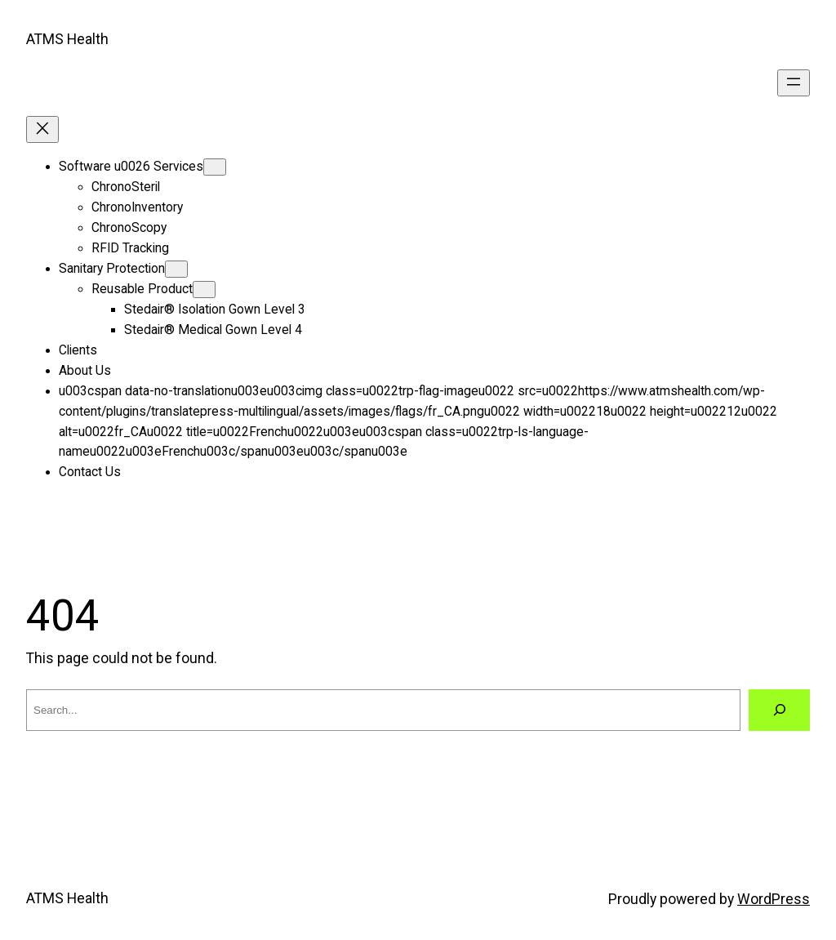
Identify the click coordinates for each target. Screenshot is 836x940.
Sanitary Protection (112, 268)
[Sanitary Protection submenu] (176, 269)
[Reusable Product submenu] (204, 289)
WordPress (773, 899)
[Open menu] (793, 82)
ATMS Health (67, 39)
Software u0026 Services (131, 166)
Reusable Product (142, 289)
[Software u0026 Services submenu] (214, 167)
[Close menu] (42, 129)
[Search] (779, 710)
